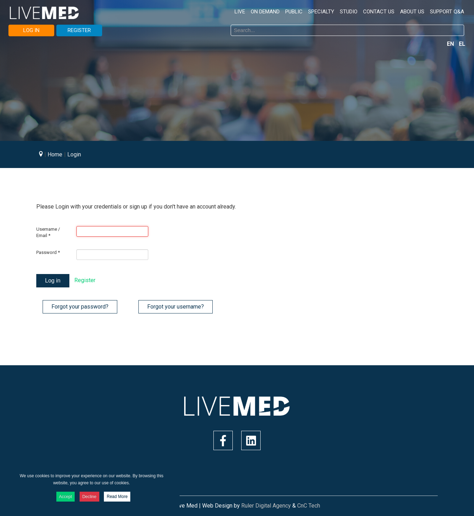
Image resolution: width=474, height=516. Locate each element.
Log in (53, 281)
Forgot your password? (79, 306)
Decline (89, 496)
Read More (117, 496)
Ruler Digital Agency (266, 505)
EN (451, 44)
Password (48, 252)
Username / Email (48, 232)
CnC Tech (308, 505)
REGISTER (79, 30)
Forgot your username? (175, 306)
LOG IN (31, 30)
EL (462, 44)
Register (84, 280)
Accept (65, 496)
